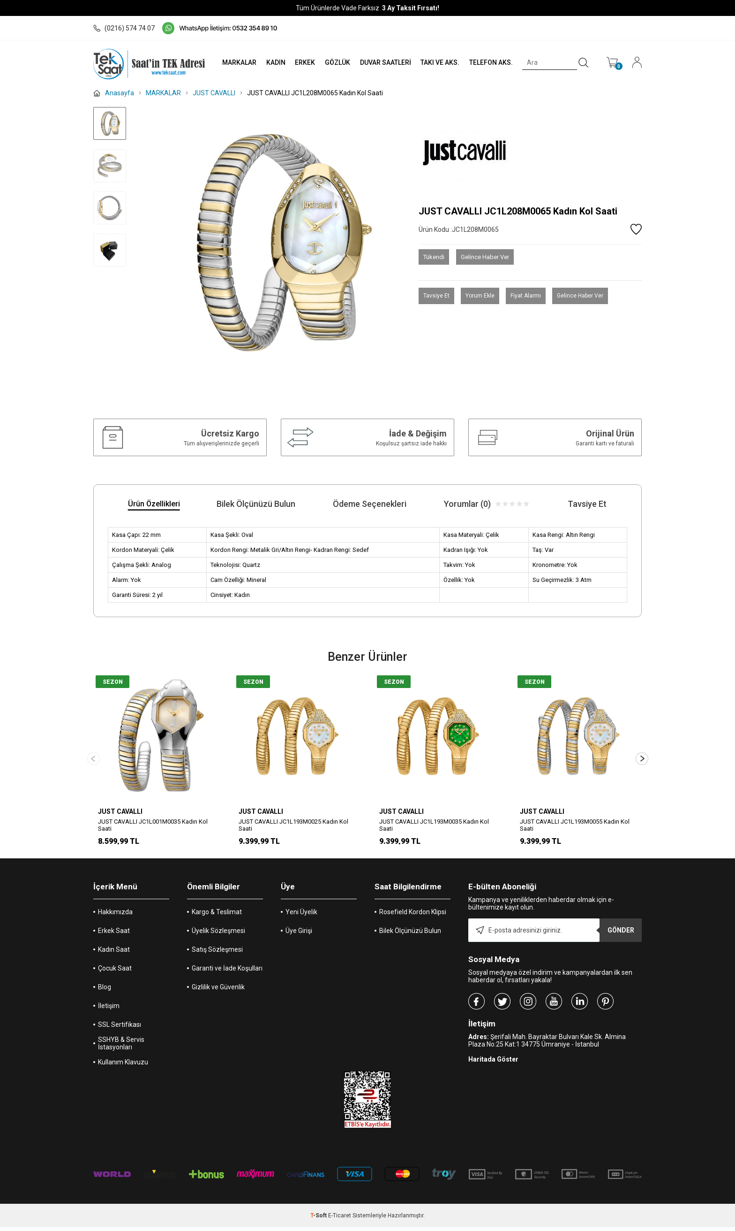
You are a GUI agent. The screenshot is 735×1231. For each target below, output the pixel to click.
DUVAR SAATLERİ (385, 62)
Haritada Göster (493, 1063)
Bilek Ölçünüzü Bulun (410, 934)
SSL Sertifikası (119, 1028)
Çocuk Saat (115, 972)
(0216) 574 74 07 (124, 28)
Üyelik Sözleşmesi (218, 934)
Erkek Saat (114, 934)
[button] (642, 760)
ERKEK (305, 62)
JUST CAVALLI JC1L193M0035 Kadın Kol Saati (434, 825)
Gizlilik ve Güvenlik (218, 990)
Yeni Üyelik (301, 915)
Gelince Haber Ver (485, 256)
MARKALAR (239, 62)
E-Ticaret (339, 1219)
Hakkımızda (115, 915)
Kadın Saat (114, 953)
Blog (104, 990)
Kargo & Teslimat (217, 915)
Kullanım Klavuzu (123, 1066)
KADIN (275, 62)
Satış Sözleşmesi (217, 953)
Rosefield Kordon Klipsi (412, 915)
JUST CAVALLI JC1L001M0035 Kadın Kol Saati (153, 825)
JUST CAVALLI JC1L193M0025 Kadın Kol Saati (293, 825)
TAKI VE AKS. (439, 62)
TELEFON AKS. (491, 62)
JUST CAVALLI (120, 811)
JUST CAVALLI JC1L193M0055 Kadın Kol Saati (575, 825)
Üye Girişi (298, 934)
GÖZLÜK (337, 62)
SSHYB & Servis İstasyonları (121, 1047)
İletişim (109, 1009)
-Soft (319, 1219)
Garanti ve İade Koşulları (227, 972)
